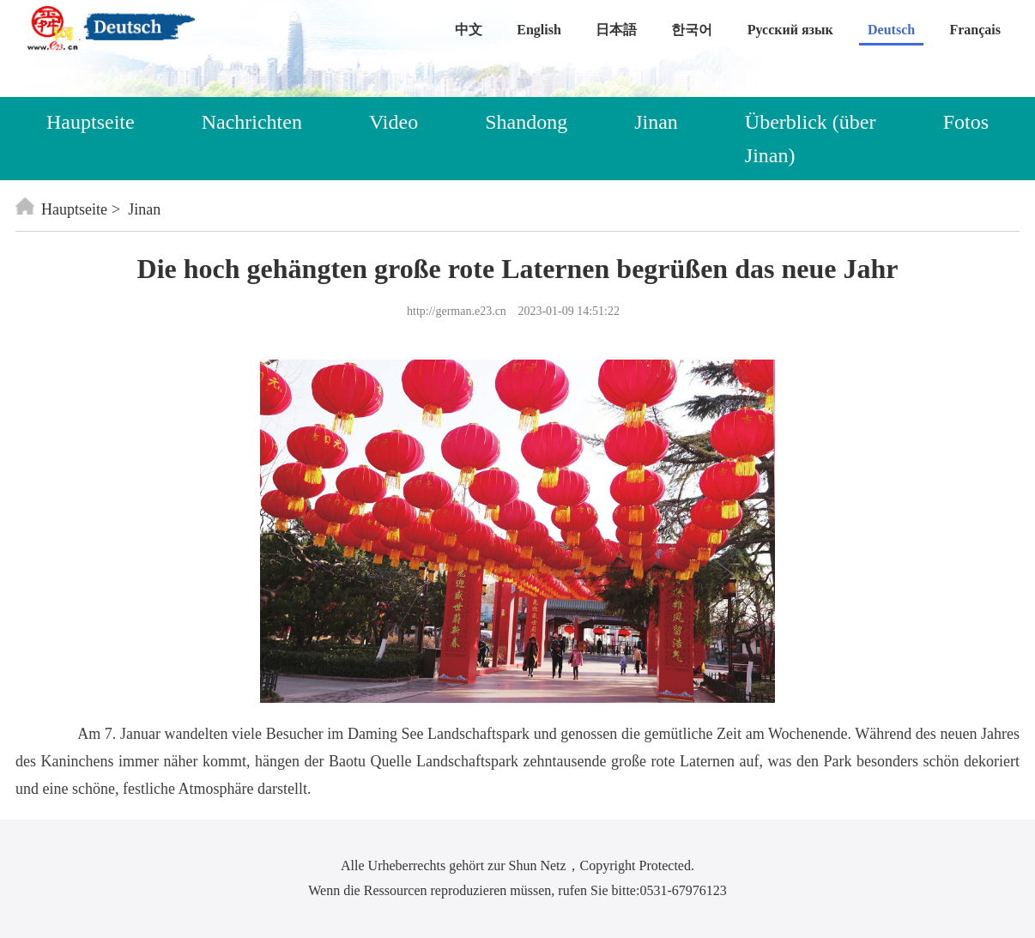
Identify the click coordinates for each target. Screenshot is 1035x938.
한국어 (691, 29)
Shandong (526, 122)
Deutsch (891, 29)
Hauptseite (90, 122)
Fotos (966, 122)
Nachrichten (252, 122)
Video (393, 122)
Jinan (656, 122)
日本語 (616, 29)
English (539, 29)
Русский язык (790, 29)
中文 (468, 29)
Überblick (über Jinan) (810, 138)
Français (975, 29)
